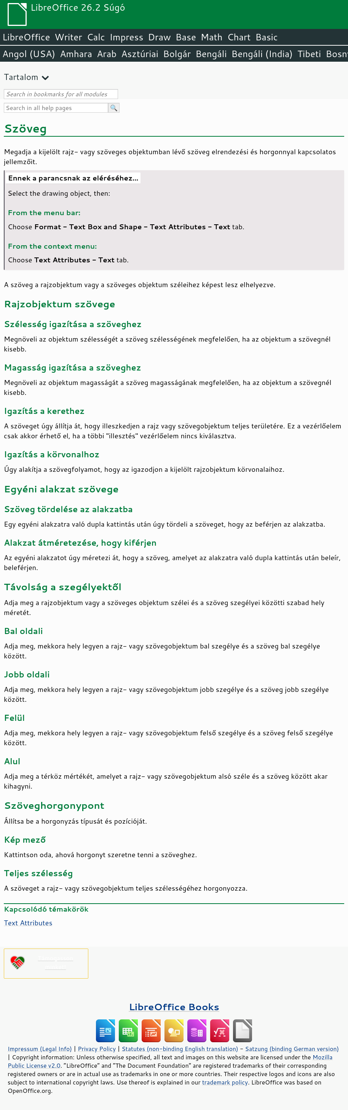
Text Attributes (28, 923)
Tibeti (309, 53)
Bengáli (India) (262, 53)
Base (186, 36)
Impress (127, 36)
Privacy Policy (97, 1049)
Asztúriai (139, 53)
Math (212, 36)
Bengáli (211, 53)
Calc (96, 36)
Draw (159, 36)
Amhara (76, 53)
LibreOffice (26, 36)
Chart (239, 36)
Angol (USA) (28, 53)
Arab (107, 53)
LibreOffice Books (174, 1006)
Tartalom (21, 77)
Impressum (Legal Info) (40, 1049)
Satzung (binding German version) (292, 1049)
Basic (266, 36)
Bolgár (177, 53)
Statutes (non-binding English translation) (179, 1049)
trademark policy (225, 1082)
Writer (68, 36)
